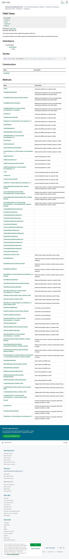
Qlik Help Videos (8, 453)
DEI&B (5, 529)
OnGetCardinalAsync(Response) (12, 218)
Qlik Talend (7, 474)
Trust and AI (7, 504)
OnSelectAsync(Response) (11, 236)
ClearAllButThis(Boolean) (10, 92)
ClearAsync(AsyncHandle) (11, 117)
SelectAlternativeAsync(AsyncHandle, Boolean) (16, 283)
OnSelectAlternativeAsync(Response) (14, 233)
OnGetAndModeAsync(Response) (13, 215)
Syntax (6, 22)
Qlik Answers (7, 486)
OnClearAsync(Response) (10, 212)
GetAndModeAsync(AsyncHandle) (13, 132)
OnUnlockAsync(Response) (11, 251)
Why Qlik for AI (8, 507)
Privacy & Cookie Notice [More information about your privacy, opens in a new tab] (13, 554)
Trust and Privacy (8, 502)
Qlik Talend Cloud (8, 476)
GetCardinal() (7, 140)
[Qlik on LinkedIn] (61, 548)
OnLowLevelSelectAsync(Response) (13, 227)
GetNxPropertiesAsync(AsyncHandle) (14, 163)
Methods (6, 25)
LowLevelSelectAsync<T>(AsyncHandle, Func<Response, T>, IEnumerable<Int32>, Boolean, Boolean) (17, 204)
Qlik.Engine (26, 8)
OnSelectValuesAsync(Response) (13, 245)
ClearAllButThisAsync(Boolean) (12, 103)
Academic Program (9, 531)
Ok (35, 544)
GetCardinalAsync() (9, 144)
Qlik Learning (7, 460)
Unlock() (6, 400)
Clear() (5, 88)
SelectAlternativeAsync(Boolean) (12, 287)
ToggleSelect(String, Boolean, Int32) (13, 383)
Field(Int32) (7, 73)
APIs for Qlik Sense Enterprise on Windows (34, 7)
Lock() (5, 171)
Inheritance (7, 20)
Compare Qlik (7, 509)
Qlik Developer (8, 455)
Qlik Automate (7, 491)
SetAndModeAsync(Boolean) (11, 367)
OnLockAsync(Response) (10, 224)
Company (6, 522)
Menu (67, 3)
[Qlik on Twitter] (58, 548)
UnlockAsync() (7, 405)
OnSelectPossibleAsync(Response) (13, 242)
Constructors (7, 23)
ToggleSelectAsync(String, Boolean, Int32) (15, 391)
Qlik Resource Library (9, 464)
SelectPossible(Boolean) (10, 323)
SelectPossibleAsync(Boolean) (12, 330)
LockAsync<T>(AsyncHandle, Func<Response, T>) (17, 182)
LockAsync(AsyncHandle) (10, 179)
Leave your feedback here (11, 436)
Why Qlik (6, 498)
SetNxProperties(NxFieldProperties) (13, 371)
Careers (6, 535)
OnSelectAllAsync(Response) (11, 230)
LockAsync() (7, 175)
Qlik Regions (7, 515)
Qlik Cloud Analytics (9, 484)
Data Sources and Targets (11, 513)
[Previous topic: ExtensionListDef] (17, 443)
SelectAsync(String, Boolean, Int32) (13, 299)
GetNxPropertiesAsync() (10, 159)
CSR (5, 527)
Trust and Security (9, 500)
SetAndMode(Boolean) (10, 360)
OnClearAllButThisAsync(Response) (13, 209)
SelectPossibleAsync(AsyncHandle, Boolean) (16, 326)
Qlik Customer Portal (9, 462)
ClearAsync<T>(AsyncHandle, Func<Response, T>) (17, 121)
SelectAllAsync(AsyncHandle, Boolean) (14, 263)
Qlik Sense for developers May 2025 (13, 7)
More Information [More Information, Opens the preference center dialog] (35, 548)
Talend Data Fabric (9, 478)
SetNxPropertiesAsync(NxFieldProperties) (15, 379)
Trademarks (60, 551)
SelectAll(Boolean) (8, 258)
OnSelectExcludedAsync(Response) (13, 239)
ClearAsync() (7, 113)
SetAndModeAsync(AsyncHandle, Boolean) (15, 364)
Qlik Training (7, 457)
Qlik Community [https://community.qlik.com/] (50, 548)
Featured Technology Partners (12, 511)
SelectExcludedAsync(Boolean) (12, 314)
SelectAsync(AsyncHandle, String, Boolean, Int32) (17, 295)
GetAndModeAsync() (9, 128)
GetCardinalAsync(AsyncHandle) (12, 147)
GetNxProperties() (8, 156)
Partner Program (8, 533)
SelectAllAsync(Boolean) (10, 269)
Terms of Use (51, 551)
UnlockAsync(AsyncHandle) (11, 411)
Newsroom (7, 537)
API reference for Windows (52, 7)
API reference (19, 8)
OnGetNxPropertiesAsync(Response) (13, 221)
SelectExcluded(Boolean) (10, 307)
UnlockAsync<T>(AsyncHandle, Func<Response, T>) (18, 416)
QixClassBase (12, 47)
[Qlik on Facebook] (64, 548)
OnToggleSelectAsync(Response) (13, 248)
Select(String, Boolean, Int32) (11, 254)
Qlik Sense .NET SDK (10, 8)
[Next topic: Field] (51, 443)
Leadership (7, 525)
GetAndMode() (8, 124)
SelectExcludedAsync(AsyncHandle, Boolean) (16, 311)
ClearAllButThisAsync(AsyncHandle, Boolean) (16, 97)
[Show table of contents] (3, 6)
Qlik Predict (7, 489)
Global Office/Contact (9, 540)
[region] (22, 549)
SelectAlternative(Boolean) (11, 279)
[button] (65, 58)
